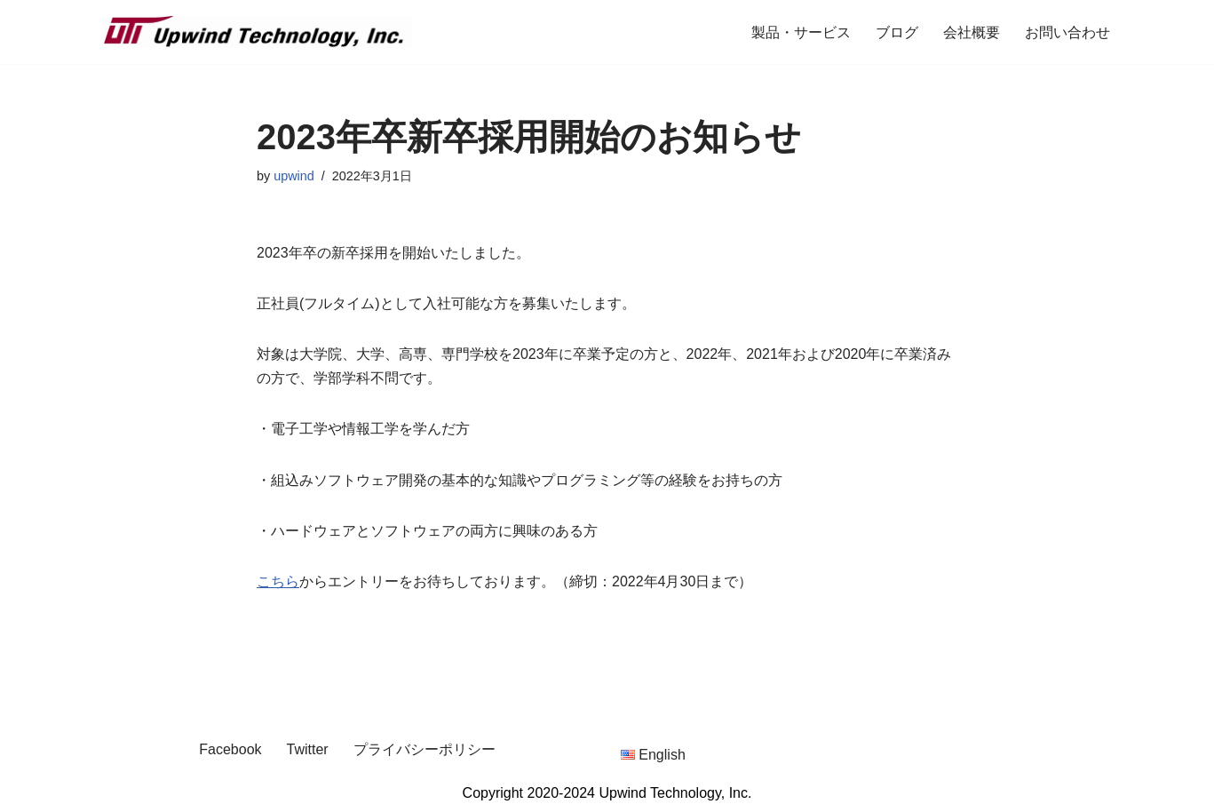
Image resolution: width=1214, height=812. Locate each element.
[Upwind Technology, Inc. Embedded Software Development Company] (256, 32)
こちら (278, 581)
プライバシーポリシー (424, 749)
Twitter (308, 749)
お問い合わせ (1067, 32)
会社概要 (971, 32)
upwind (294, 176)
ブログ (897, 32)
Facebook (230, 749)
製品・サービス (801, 32)
